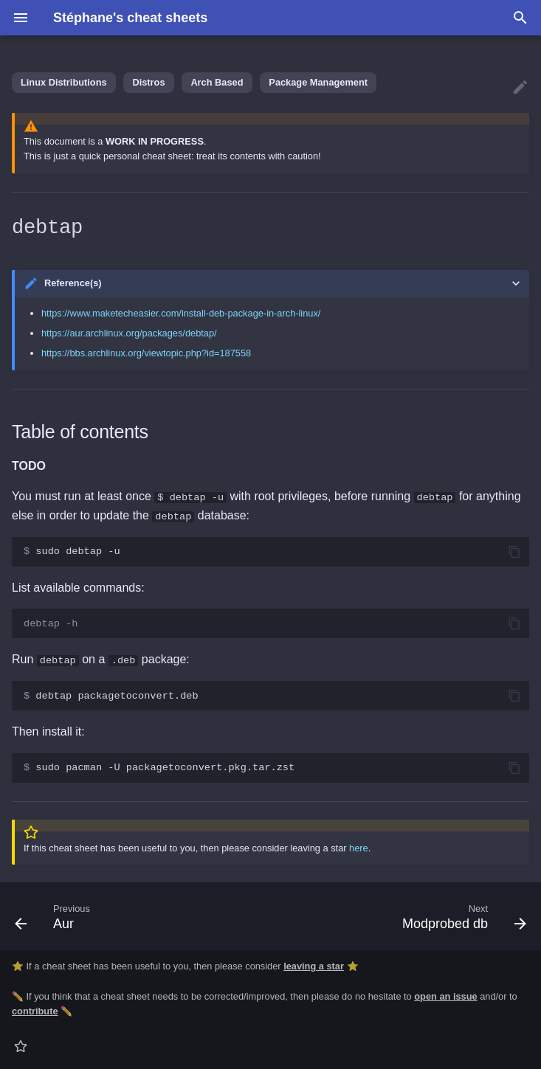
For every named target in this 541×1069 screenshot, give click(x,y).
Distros (148, 82)
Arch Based (216, 82)
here (358, 847)
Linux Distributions (64, 82)
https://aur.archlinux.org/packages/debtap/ (129, 333)
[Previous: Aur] (47, 916)
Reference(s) (73, 282)
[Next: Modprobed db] (461, 916)
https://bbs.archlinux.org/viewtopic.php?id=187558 (146, 353)
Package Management (318, 82)
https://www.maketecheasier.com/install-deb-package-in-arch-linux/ (180, 313)
